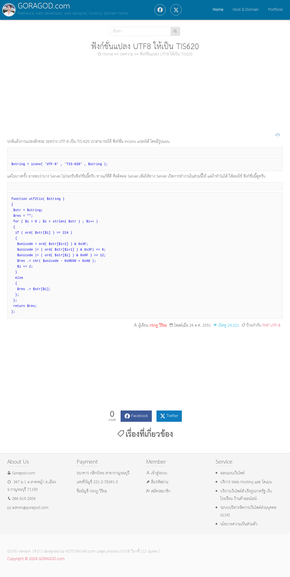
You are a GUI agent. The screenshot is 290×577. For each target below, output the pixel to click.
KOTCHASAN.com (81, 551)
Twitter (172, 416)
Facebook (139, 416)
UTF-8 (275, 325)
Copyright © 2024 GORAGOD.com (36, 559)
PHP (265, 325)
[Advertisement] (145, 98)
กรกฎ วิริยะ (158, 325)
